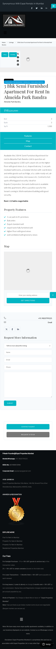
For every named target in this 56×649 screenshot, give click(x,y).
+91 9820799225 (45, 318)
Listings (11, 42)
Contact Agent (28, 427)
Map (28, 141)
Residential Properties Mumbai (13, 548)
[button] (5, 33)
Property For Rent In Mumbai (12, 545)
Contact (28, 146)
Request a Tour (28, 435)
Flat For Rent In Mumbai (11, 537)
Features (28, 136)
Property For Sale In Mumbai (12, 541)
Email (13, 55)
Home (4, 42)
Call (5, 55)
